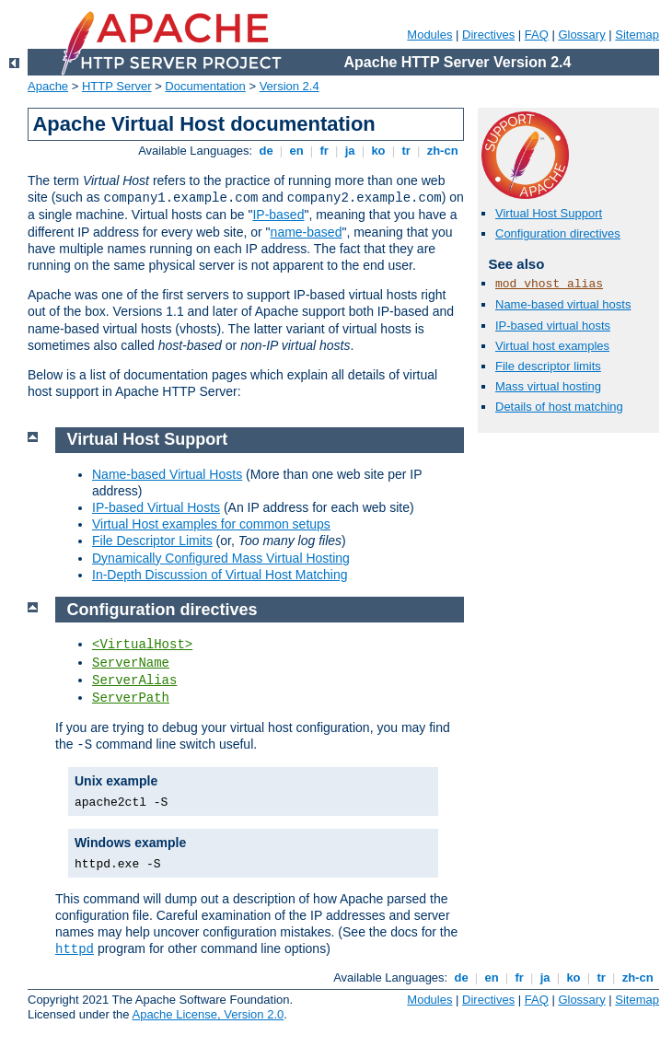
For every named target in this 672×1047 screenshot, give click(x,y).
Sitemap (637, 34)
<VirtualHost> (142, 644)
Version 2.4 (289, 86)
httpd (74, 949)
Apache (48, 86)
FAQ (537, 34)
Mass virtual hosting (548, 386)
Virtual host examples (552, 346)
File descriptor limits (548, 366)
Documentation (205, 86)
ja (350, 150)
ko (378, 150)
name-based (306, 232)
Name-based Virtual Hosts (167, 474)
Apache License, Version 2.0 (208, 1014)
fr (324, 150)
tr (406, 150)
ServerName (130, 663)
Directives (488, 34)
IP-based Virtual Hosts (156, 507)
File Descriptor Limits (152, 540)
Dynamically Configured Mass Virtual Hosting (221, 558)
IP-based (278, 214)
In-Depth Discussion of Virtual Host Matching (220, 574)
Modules (429, 34)
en (296, 150)
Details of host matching (559, 406)
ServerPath (130, 698)
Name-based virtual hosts (563, 304)
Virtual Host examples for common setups (211, 524)
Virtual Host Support (548, 213)
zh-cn (442, 150)
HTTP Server (117, 86)
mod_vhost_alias (549, 284)
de (266, 150)
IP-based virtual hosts (552, 325)
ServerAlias (134, 680)
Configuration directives (557, 233)
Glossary (581, 34)
